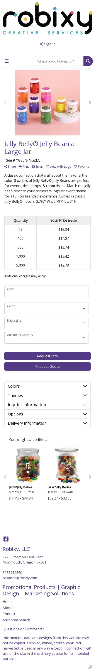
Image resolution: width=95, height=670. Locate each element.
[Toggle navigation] (6, 61)
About (8, 607)
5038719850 (12, 572)
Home (7, 601)
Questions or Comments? (23, 629)
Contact (9, 613)
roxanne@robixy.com (20, 577)
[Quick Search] (58, 61)
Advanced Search (16, 620)
